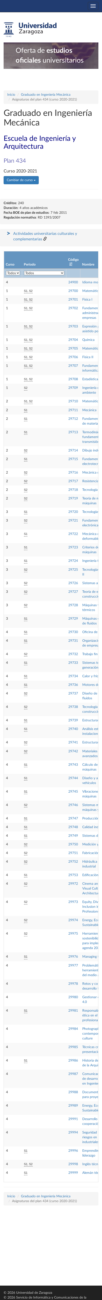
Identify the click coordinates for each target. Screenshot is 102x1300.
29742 (73, 751)
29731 (73, 640)
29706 (73, 357)
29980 (73, 997)
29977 (73, 965)
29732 (73, 654)
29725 (73, 569)
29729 (73, 618)
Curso (10, 264)
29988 (73, 1092)
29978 (73, 983)
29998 (73, 1164)
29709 (73, 388)
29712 (73, 419)
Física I (87, 299)
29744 (73, 778)
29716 (73, 472)
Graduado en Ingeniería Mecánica (45, 94)
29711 (73, 410)
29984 (73, 1029)
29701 (73, 299)
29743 (73, 764)
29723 (73, 547)
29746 (73, 805)
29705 (73, 348)
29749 (73, 835)
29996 (73, 1150)
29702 (73, 308)
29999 (73, 1173)
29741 (73, 742)
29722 (73, 534)
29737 (73, 693)
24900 (73, 282)
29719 (73, 498)
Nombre (88, 264)
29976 (73, 956)
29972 (73, 883)
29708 (73, 379)
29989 (73, 1105)
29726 (73, 583)
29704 (73, 340)
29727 (73, 592)
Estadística (90, 379)
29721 (73, 520)
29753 (73, 875)
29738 (73, 707)
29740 (73, 729)
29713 (73, 432)
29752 (73, 861)
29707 (73, 366)
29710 (73, 401)
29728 (73, 605)
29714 (73, 450)
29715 (73, 459)
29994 (73, 1132)
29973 (73, 902)
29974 (73, 920)
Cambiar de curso (21, 180)
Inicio (11, 94)
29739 (73, 720)
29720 (73, 512)
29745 (73, 791)
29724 (73, 561)
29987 (73, 1074)
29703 (73, 326)
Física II (87, 357)
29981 (73, 1010)
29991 (73, 1119)
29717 (73, 481)
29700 (73, 291)
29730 (73, 632)
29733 (73, 663)
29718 (73, 490)
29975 (73, 933)
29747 (73, 818)
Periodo (30, 264)
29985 (73, 1047)
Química (88, 340)
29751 (73, 853)
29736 (73, 685)
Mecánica (89, 410)
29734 (73, 676)
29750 (73, 844)
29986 (73, 1060)
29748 (73, 827)
